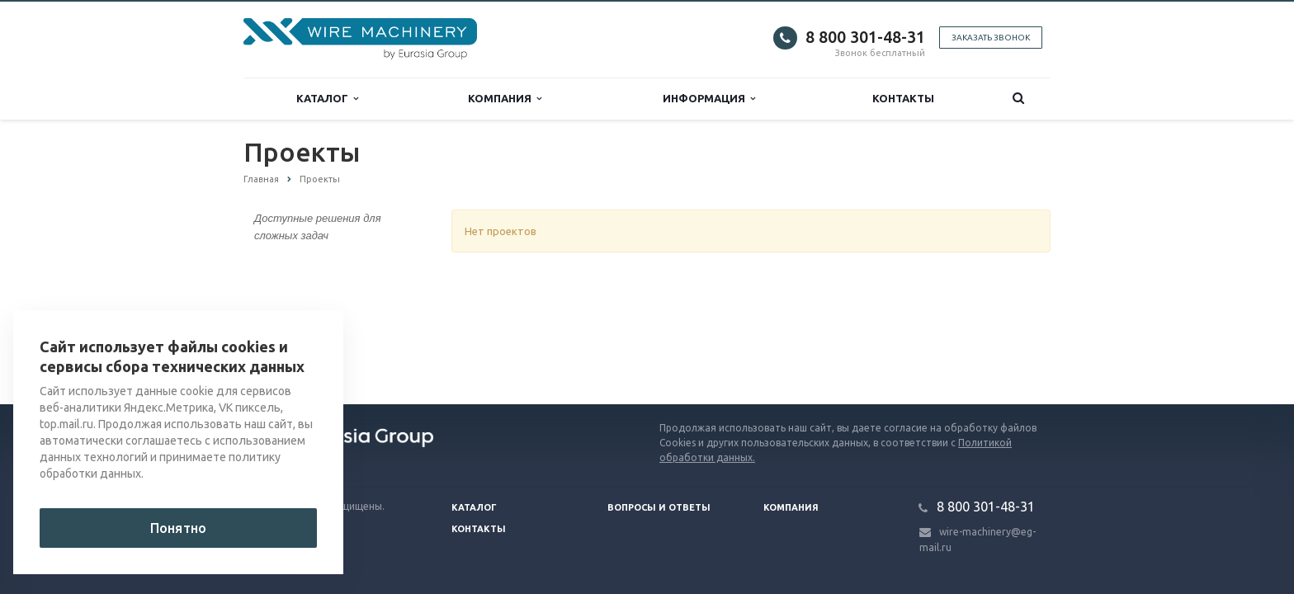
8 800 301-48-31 (865, 36)
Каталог (327, 98)
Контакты (903, 98)
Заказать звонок (991, 37)
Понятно (178, 528)
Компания (504, 98)
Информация (709, 98)
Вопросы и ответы (659, 507)
